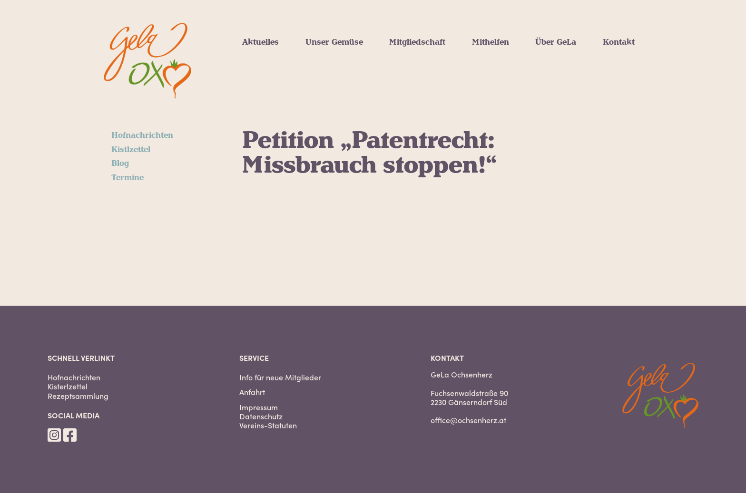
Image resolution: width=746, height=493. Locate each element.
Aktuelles (260, 42)
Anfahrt (252, 391)
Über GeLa (555, 42)
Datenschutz (261, 416)
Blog (120, 163)
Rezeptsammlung (78, 395)
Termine (127, 178)
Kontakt (619, 42)
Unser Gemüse (334, 42)
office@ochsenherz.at (468, 420)
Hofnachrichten (142, 135)
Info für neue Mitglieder (280, 377)
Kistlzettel (130, 149)
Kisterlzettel (68, 386)
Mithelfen (490, 42)
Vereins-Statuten (268, 425)
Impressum (258, 407)
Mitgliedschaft (417, 42)
